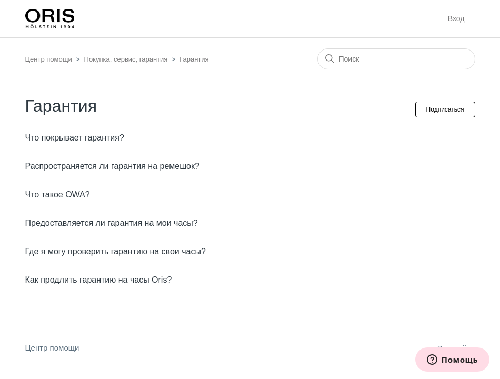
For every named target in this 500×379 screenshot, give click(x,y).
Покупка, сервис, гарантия (126, 59)
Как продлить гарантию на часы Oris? (98, 279)
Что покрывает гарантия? (74, 137)
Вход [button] (456, 18)
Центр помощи (48, 59)
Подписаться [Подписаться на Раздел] (445, 109)
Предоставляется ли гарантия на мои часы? (111, 222)
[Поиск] (396, 58)
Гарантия (193, 59)
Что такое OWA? (57, 194)
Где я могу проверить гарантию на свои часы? (115, 251)
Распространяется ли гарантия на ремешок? (112, 166)
